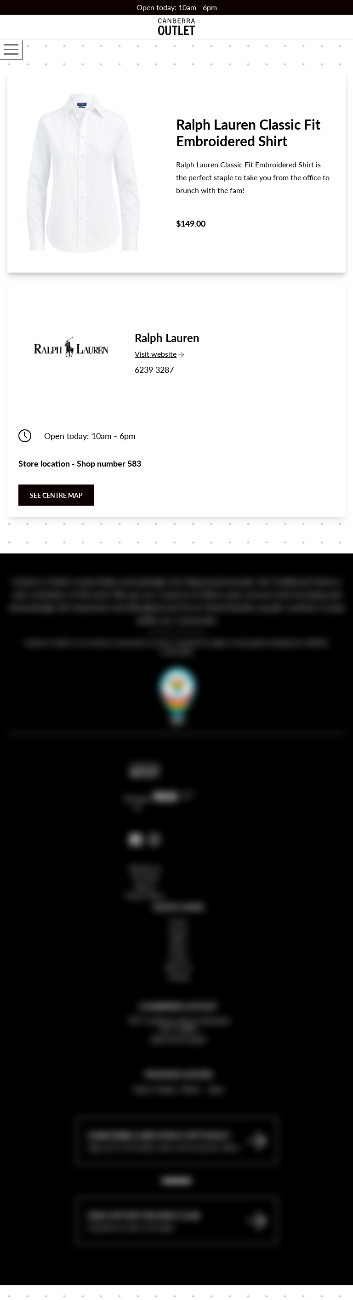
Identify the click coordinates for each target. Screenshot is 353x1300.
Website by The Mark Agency (145, 925)
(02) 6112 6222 (178, 1087)
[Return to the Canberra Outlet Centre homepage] (176, 27)
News (179, 997)
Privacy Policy (144, 943)
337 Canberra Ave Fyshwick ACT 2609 (178, 1072)
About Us (178, 1015)
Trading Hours (178, 1122)
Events (178, 1006)
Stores (179, 978)
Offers (178, 987)
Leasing (178, 1024)
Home (178, 969)
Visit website (169, 353)
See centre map (56, 495)
